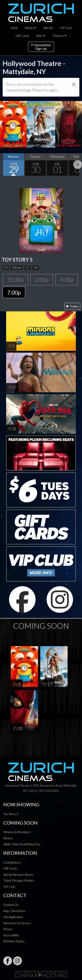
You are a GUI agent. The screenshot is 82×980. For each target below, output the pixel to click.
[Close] (73, 84)
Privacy (8, 929)
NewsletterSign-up (41, 46)
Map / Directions (14, 911)
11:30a (15, 279)
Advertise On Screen (17, 923)
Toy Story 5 (10, 814)
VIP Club (66, 28)
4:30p (66, 279)
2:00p (41, 279)
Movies (29, 28)
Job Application (13, 917)
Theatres (58, 35)
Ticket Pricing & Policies (18, 880)
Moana (7, 838)
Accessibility (11, 935)
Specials (48, 28)
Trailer (72, 306)
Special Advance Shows (18, 874)
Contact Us (10, 905)
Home (14, 28)
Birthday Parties (14, 941)
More (39, 35)
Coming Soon (12, 862)
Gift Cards (22, 35)
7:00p (14, 292)
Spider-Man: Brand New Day (21, 844)
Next (77, 164)
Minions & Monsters (17, 832)
